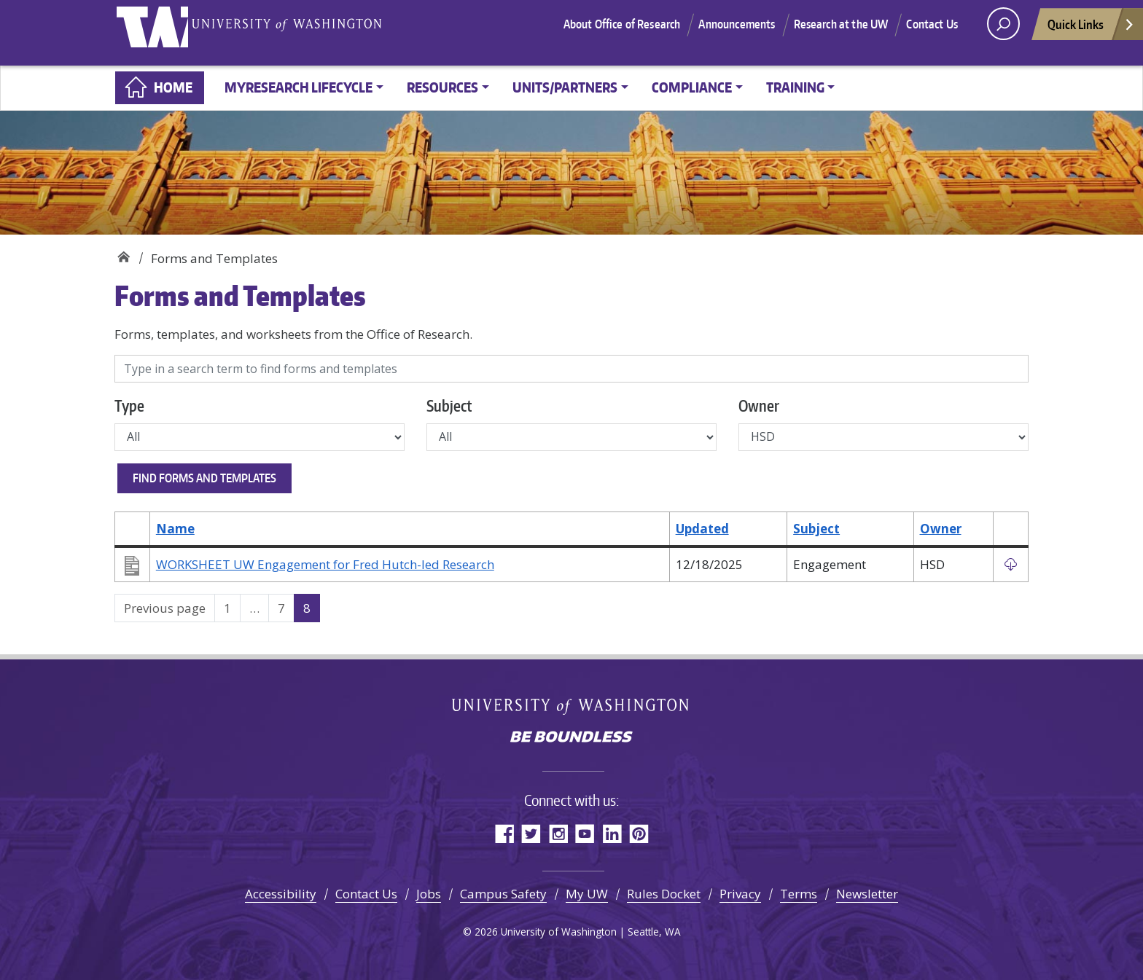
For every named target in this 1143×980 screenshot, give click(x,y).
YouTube (585, 833)
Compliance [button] (692, 87)
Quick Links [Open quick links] (1091, 38)
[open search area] (1003, 33)
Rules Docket (664, 893)
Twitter (531, 833)
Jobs (428, 893)
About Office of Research (622, 33)
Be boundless (571, 738)
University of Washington (161, 33)
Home (173, 87)
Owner (758, 405)
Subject (449, 405)
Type (129, 405)
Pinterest (639, 833)
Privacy (740, 893)
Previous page (165, 608)
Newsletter (867, 893)
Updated (702, 528)
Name (175, 528)
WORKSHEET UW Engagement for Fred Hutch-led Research (325, 564)
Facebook (504, 833)
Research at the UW (841, 33)
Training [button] (795, 87)
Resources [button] (442, 87)
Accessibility (280, 893)
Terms (798, 893)
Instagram (558, 833)
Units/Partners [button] (564, 87)
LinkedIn (612, 833)
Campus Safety (503, 893)
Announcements (736, 33)
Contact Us (932, 33)
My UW (587, 893)
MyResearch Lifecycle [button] (298, 87)
